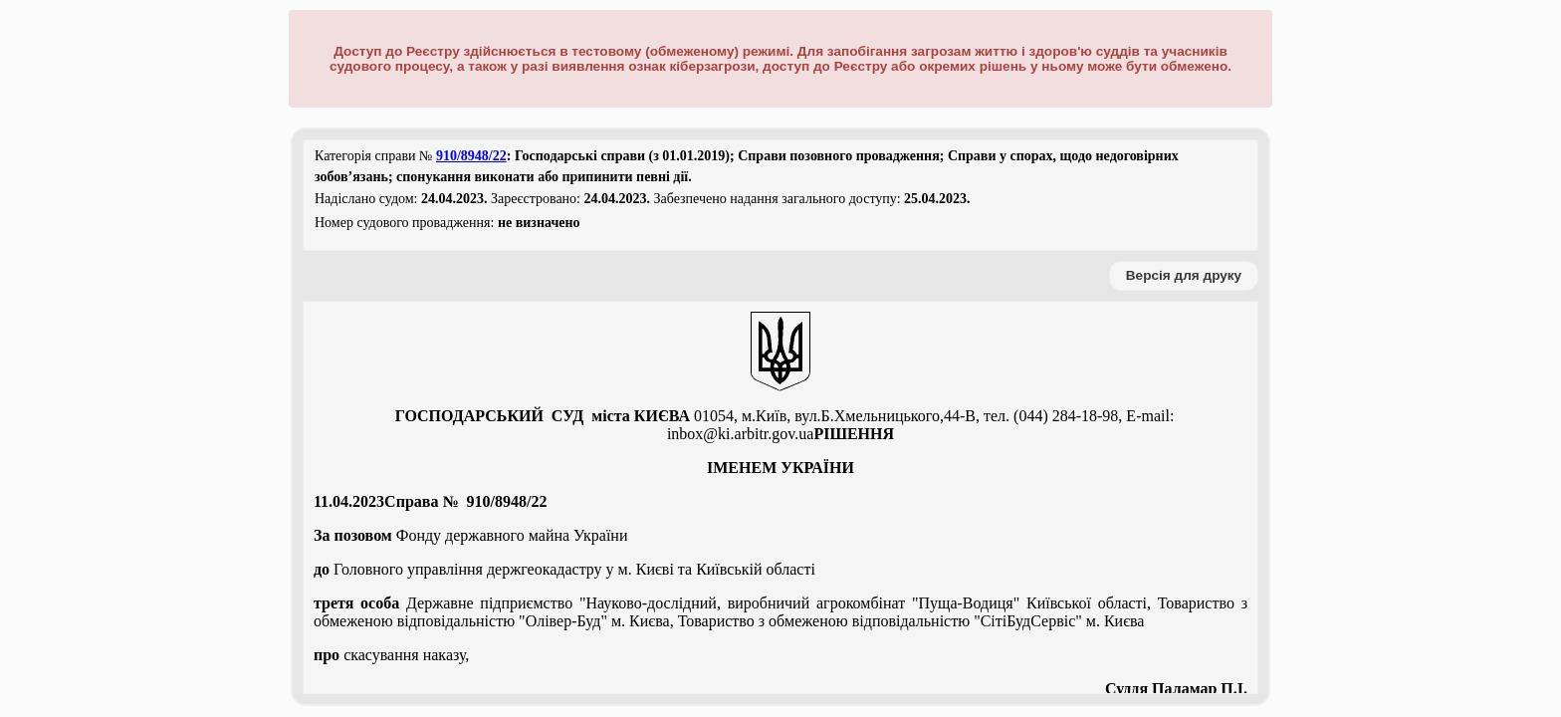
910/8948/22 (471, 155)
